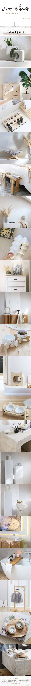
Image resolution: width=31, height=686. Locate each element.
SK (23, 18)
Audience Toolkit (15, 683)
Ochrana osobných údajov (15, 678)
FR (29, 18)
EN (26, 18)
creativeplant (21, 682)
